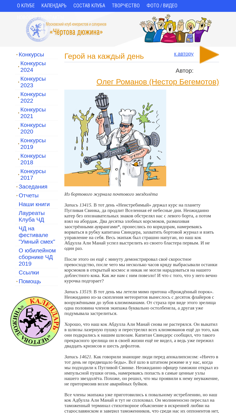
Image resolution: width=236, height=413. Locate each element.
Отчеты (27, 195)
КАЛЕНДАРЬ (54, 6)
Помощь (28, 281)
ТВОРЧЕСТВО (126, 6)
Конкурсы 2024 (32, 66)
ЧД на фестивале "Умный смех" (37, 235)
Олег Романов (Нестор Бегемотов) (157, 81)
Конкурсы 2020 (32, 128)
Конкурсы (30, 54)
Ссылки (29, 272)
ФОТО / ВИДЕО (162, 6)
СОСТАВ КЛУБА (89, 6)
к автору (184, 53)
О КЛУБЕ (26, 6)
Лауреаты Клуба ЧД (32, 216)
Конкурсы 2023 (32, 81)
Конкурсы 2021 (32, 112)
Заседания (32, 186)
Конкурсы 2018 (32, 159)
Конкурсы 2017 (32, 174)
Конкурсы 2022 (32, 97)
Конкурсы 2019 (32, 143)
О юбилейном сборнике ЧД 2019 (37, 257)
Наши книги (34, 204)
